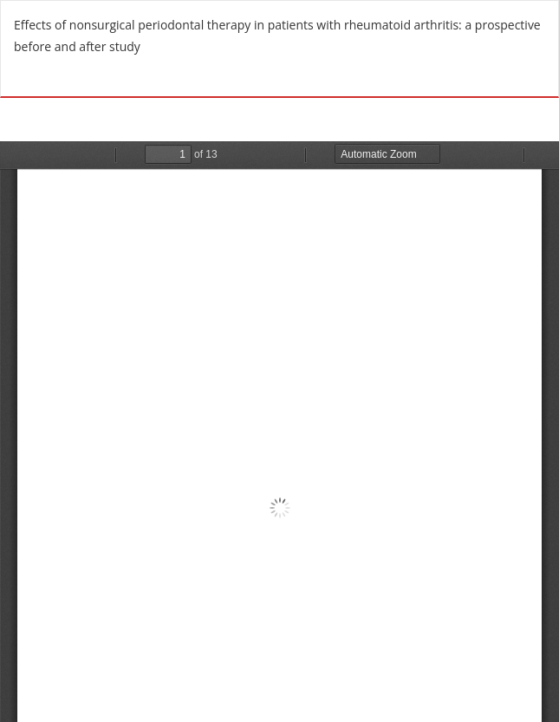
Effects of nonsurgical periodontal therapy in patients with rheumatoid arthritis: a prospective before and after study (277, 35)
